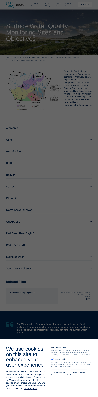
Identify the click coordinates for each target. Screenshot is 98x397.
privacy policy (31, 388)
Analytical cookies (59, 359)
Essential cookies (59, 347)
